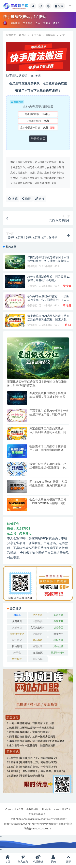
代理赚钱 (38, 859)
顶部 (68, 859)
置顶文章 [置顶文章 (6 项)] (38, 646)
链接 (40, 198)
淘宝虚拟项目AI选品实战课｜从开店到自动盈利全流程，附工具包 (48, 317)
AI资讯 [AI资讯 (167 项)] (17, 614)
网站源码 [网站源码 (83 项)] (17, 646)
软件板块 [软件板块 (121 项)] (17, 659)
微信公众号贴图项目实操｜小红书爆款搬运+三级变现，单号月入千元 (48, 467)
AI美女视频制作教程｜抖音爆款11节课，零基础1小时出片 (48, 278)
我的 (53, 859)
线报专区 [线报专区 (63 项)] (58, 640)
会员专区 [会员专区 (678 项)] (58, 614)
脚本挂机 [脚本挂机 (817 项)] (58, 646)
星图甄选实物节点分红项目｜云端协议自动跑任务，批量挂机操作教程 (48, 260)
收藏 (13, 198)
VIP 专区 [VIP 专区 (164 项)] (37, 614)
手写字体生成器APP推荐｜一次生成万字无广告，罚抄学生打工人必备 (48, 299)
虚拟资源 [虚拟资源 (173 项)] (38, 652)
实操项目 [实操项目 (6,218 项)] (17, 627)
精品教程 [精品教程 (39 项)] (38, 640)
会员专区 (32, 285)
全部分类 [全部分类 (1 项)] (38, 621)
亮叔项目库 (32, 809)
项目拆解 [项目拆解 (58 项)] (38, 659)
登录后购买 (38, 138)
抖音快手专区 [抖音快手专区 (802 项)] (17, 633)
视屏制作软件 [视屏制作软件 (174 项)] (58, 652)
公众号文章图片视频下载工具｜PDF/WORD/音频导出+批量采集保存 (48, 503)
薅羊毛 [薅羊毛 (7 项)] (17, 652)
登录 (59, 6)
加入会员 (22, 859)
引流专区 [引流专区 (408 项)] (58, 627)
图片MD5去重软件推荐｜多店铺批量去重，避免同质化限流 (48, 483)
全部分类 (36, 35)
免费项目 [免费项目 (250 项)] (17, 621)
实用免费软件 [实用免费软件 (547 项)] (37, 627)
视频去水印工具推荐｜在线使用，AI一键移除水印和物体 (47, 448)
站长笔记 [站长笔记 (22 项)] (17, 640)
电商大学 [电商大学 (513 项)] (58, 633)
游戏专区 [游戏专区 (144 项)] (38, 633)
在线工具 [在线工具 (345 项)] (58, 621)
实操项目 (15, 23)
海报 (26, 198)
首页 (24, 35)
